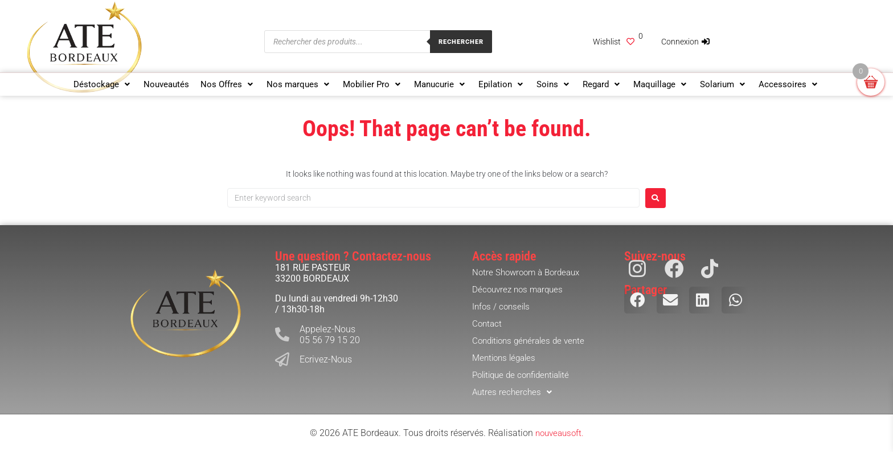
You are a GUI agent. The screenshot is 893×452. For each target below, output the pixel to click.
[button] (103, 84)
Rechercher (461, 42)
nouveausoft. (559, 432)
